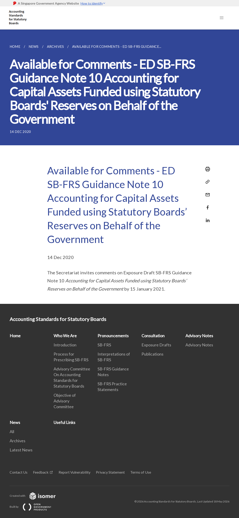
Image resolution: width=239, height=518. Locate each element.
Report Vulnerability (74, 472)
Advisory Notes (199, 335)
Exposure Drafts (156, 344)
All (12, 431)
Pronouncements (113, 335)
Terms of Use (140, 472)
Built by (34, 506)
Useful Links (64, 422)
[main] (119, 167)
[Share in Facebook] (206, 204)
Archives (17, 440)
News (15, 422)
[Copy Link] (206, 181)
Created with (36, 495)
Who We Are (65, 335)
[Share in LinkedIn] (206, 217)
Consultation (153, 335)
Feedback (41, 472)
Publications (152, 353)
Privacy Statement (110, 472)
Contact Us (18, 472)
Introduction (65, 344)
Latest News (21, 449)
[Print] (206, 169)
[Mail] (206, 192)
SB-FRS (104, 344)
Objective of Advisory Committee (65, 401)
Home (15, 335)
